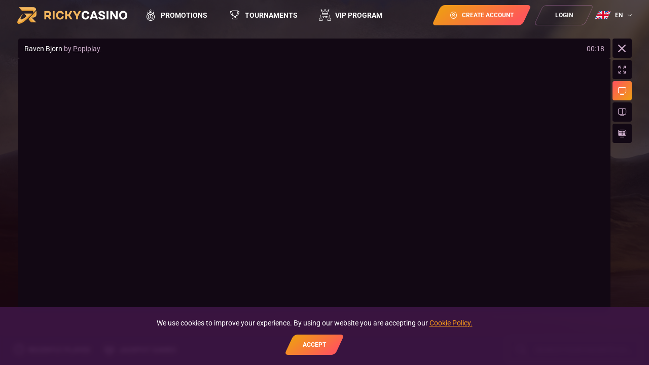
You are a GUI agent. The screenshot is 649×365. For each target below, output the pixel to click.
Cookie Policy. (451, 323)
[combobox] (615, 15)
